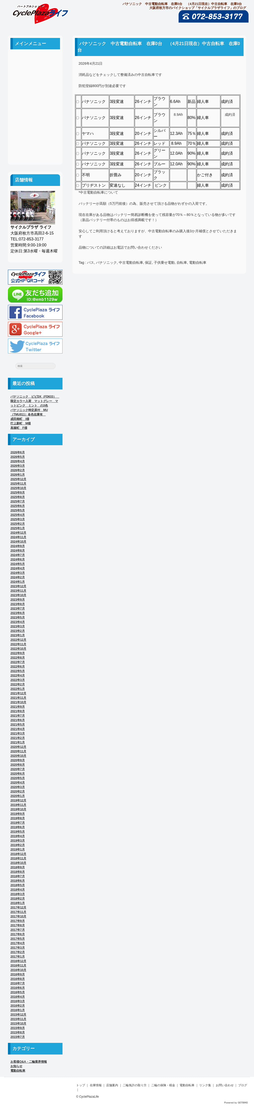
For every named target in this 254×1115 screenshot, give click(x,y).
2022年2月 (17, 684)
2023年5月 (17, 617)
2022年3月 (17, 680)
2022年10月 (18, 648)
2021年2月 (17, 738)
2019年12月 (18, 800)
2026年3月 (17, 466)
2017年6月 (17, 934)
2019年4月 (17, 836)
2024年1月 (17, 582)
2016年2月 (17, 1005)
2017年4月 (17, 943)
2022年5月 (17, 671)
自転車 (182, 262)
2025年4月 (17, 515)
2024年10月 (18, 541)
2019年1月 (17, 849)
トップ (80, 1085)
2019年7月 (17, 822)
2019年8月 (17, 818)
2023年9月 (17, 599)
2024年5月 (17, 564)
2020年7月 (17, 769)
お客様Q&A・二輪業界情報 (28, 1061)
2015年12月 (18, 1014)
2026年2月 (17, 470)
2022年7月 (17, 662)
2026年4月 (17, 461)
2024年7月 (17, 555)
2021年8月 (17, 711)
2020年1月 (17, 796)
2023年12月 (18, 586)
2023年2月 (17, 631)
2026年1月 (17, 474)
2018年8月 (17, 872)
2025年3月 (17, 519)
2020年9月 (17, 760)
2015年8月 (17, 1032)
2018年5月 (17, 885)
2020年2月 (17, 791)
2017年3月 (17, 947)
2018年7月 (17, 876)
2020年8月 (17, 764)
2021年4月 (17, 729)
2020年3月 (17, 787)
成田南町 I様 (19, 419)
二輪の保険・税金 (35, 104)
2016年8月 (17, 979)
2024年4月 (17, 568)
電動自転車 (197, 262)
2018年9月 (17, 867)
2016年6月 (17, 988)
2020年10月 (18, 756)
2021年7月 (17, 715)
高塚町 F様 (18, 428)
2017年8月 (17, 925)
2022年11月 (18, 644)
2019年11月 (18, 805)
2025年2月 (17, 524)
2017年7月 (17, 930)
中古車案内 (35, 71)
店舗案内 (35, 82)
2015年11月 (18, 1019)
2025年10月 (18, 488)
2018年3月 (17, 894)
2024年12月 (18, 532)
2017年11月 (18, 912)
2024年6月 (17, 559)
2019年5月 (17, 831)
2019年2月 (17, 845)
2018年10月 (18, 863)
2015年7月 (17, 1037)
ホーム (35, 59)
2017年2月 (17, 952)
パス (90, 262)
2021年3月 (17, 733)
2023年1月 (17, 635)
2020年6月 (17, 773)
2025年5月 (17, 510)
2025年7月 (17, 501)
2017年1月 (17, 956)
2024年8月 (17, 550)
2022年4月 (17, 675)
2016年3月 (17, 1001)
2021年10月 (18, 702)
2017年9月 (17, 921)
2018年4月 (17, 889)
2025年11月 (18, 483)
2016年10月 (18, 970)
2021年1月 (17, 742)
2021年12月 (18, 693)
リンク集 (35, 126)
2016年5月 (17, 992)
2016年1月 (17, 1010)
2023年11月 (18, 590)
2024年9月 (17, 546)
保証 (148, 262)
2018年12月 (18, 854)
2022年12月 (18, 640)
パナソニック (106, 262)
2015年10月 (18, 1023)
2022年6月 (17, 666)
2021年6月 (17, 720)
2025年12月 (18, 479)
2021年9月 (17, 706)
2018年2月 (17, 898)
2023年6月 (17, 613)
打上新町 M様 (20, 423)
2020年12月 (18, 747)
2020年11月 (18, 751)
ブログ (35, 149)
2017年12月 (18, 907)
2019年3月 (17, 840)
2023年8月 (17, 604)
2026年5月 (17, 457)
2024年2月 (17, 577)
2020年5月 (17, 778)
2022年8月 (17, 657)
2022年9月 (17, 653)
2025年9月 (17, 492)
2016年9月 (17, 974)
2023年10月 (18, 595)
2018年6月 (17, 880)
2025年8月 (17, 497)
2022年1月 (17, 689)
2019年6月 (17, 827)
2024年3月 (17, 573)
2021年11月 (18, 698)
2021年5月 (17, 724)
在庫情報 (96, 1085)
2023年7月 (17, 608)
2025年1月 (17, 528)
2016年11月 (18, 965)
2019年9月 (17, 814)
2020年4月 (17, 782)
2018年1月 (17, 903)
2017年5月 (17, 938)
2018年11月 (18, 858)
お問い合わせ (35, 138)
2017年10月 (18, 916)
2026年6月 (17, 452)
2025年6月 (17, 506)
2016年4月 (17, 996)
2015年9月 (17, 1028)
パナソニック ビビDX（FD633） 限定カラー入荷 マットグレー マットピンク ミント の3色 (34, 401)
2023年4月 (17, 622)
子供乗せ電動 (164, 262)
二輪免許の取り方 (35, 93)
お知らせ (16, 1066)
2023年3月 (17, 626)
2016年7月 (17, 983)
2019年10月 (18, 809)
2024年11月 (18, 537)
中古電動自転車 (131, 262)
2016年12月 (18, 961)
